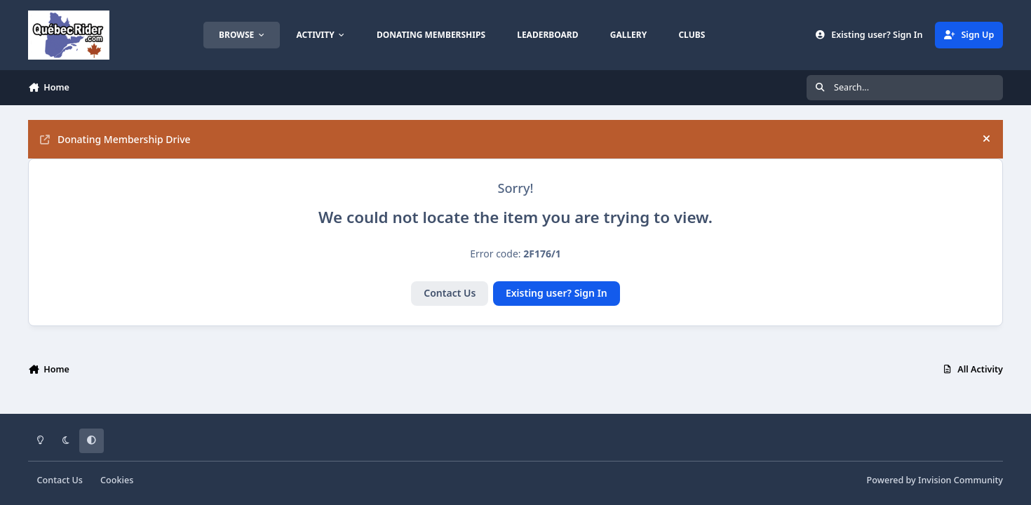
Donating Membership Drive (115, 139)
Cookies (116, 480)
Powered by (935, 480)
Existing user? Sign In (556, 292)
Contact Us (450, 292)
